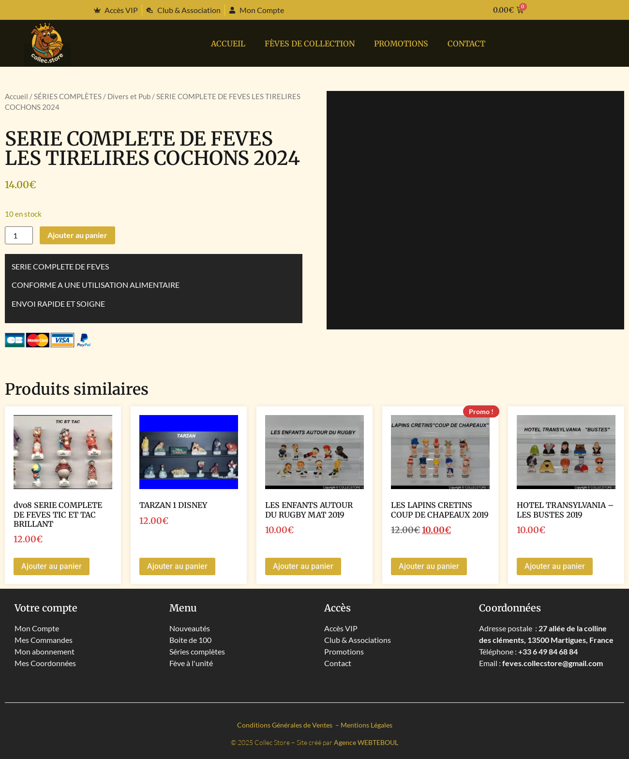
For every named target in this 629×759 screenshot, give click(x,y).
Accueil (228, 43)
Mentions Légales (366, 725)
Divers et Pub (128, 96)
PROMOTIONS (401, 43)
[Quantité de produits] (19, 235)
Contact (466, 43)
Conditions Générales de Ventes (285, 725)
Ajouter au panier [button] (51, 566)
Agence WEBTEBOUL (366, 742)
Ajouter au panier (77, 234)
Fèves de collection (310, 43)
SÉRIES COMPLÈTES (68, 96)
